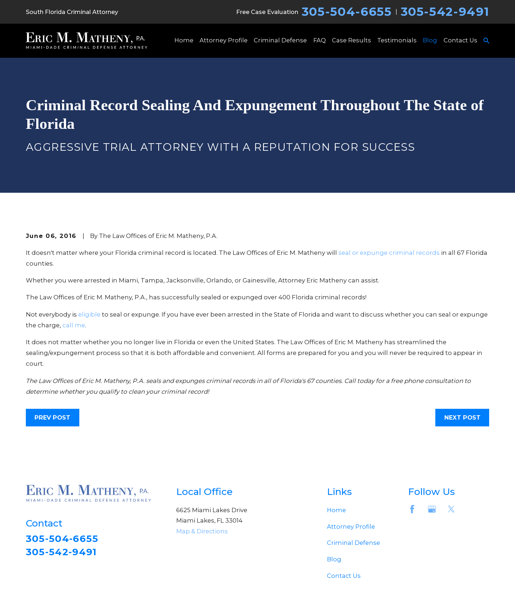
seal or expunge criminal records (389, 252)
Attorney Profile (351, 526)
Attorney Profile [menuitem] (224, 40)
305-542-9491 (445, 12)
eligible (89, 314)
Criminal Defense (353, 542)
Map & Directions (202, 531)
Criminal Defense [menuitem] (280, 40)
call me (73, 325)
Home (336, 510)
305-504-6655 (347, 12)
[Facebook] (412, 509)
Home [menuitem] (183, 40)
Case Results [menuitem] (351, 40)
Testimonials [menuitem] (397, 40)
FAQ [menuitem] (319, 40)
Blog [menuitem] (430, 40)
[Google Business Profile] (432, 509)
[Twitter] (451, 509)
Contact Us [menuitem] (460, 40)
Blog (334, 559)
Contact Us (344, 575)
